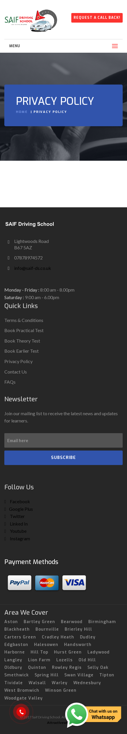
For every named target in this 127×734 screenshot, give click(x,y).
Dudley (88, 637)
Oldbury (13, 667)
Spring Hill (47, 675)
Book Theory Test (22, 340)
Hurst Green (68, 652)
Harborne (14, 652)
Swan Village (79, 675)
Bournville (47, 629)
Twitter (14, 516)
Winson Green (60, 690)
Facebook (17, 501)
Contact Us (15, 371)
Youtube (15, 531)
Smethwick (16, 675)
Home (22, 112)
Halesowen (46, 644)
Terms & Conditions (23, 320)
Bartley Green (39, 622)
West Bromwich (21, 690)
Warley (60, 683)
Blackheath (17, 629)
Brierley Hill (78, 629)
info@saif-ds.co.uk (32, 268)
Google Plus (18, 509)
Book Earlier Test (21, 351)
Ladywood (98, 652)
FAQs (10, 382)
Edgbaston (16, 644)
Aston (11, 622)
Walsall (37, 683)
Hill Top (39, 652)
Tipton (106, 675)
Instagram (17, 538)
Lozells (64, 660)
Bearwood (72, 622)
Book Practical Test (24, 330)
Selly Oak (98, 667)
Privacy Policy (18, 361)
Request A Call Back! (97, 17)
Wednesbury (87, 683)
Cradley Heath (58, 637)
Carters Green (20, 637)
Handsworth (77, 644)
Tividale (13, 683)
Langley (13, 660)
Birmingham (102, 622)
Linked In (16, 523)
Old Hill (87, 660)
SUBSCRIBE (63, 457)
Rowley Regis (67, 667)
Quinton (37, 667)
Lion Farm (39, 660)
